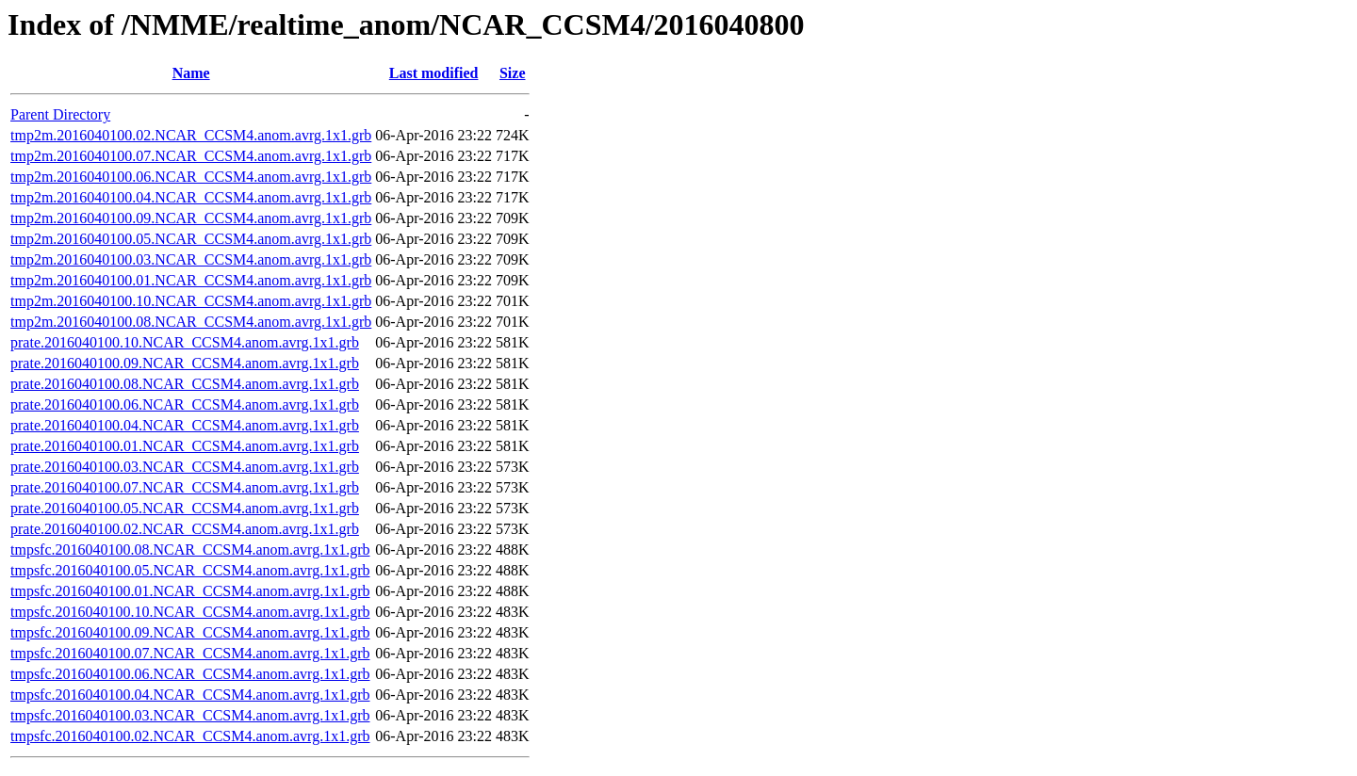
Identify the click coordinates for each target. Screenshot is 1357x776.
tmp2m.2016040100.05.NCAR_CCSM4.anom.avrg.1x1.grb (190, 239)
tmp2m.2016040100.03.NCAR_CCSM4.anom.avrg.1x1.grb (190, 259)
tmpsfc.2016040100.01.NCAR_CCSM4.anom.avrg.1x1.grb (189, 591)
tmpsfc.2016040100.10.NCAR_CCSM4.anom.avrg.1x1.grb (189, 612)
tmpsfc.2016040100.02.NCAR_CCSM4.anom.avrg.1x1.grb (189, 736)
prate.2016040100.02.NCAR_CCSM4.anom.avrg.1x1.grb (184, 529)
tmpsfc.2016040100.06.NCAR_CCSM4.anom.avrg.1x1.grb (189, 674)
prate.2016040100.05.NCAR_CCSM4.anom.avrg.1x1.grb (184, 508)
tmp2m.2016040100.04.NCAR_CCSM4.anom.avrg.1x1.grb (190, 197)
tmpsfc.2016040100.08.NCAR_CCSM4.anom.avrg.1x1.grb (189, 550)
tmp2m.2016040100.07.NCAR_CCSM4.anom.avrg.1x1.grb (190, 156)
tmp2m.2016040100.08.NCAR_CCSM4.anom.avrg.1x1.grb (190, 322)
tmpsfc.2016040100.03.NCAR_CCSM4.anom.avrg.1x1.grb (189, 715)
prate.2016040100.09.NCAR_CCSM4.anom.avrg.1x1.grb (184, 363)
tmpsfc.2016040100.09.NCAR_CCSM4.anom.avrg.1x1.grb (189, 632)
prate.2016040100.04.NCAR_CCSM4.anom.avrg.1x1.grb (184, 425)
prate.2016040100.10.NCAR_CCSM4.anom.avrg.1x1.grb (184, 342)
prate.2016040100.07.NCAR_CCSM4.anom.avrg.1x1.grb (184, 487)
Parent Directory (60, 114)
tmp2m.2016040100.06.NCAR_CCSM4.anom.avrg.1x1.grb (190, 177)
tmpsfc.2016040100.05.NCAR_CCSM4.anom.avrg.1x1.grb (189, 570)
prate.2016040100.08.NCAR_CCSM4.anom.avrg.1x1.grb (184, 384)
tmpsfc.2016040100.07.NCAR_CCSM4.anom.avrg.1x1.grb (189, 653)
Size (512, 73)
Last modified (434, 73)
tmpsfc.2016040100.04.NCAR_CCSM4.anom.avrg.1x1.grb (189, 695)
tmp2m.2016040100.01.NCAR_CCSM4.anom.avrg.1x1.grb (190, 280)
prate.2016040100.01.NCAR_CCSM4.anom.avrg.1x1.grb (184, 446)
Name (191, 73)
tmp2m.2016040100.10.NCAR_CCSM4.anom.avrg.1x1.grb (190, 301)
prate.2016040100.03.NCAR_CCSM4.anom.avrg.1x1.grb (184, 467)
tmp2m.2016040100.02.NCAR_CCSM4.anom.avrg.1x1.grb (190, 135)
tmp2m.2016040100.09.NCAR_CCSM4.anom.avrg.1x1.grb (190, 218)
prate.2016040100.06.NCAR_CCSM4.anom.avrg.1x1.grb (184, 404)
